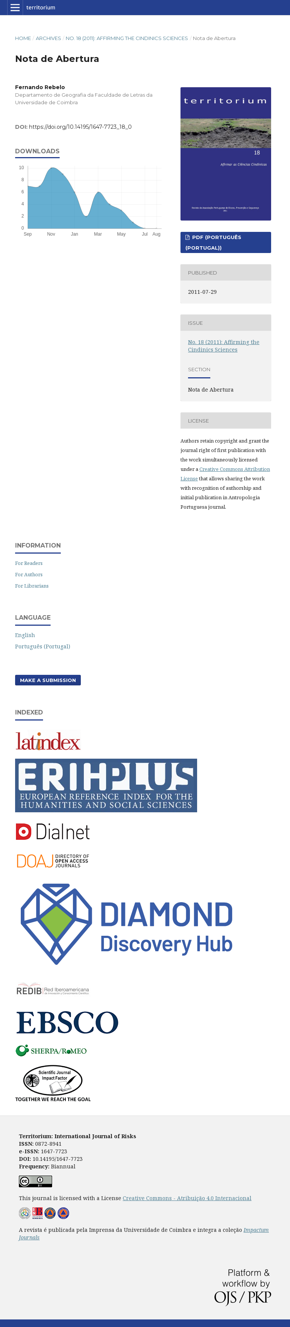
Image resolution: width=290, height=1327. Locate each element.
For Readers (29, 563)
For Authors (29, 574)
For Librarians (32, 585)
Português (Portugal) (42, 646)
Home (23, 38)
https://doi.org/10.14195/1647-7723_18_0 (80, 126)
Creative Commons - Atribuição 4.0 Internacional (187, 1198)
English (25, 635)
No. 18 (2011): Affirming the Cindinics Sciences (127, 38)
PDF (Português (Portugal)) (213, 242)
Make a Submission (48, 680)
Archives (48, 38)
